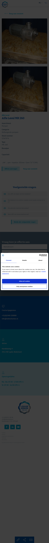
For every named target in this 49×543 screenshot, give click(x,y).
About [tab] (40, 260)
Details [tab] (24, 260)
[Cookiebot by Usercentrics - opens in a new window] (39, 255)
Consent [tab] (8, 260)
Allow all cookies (24, 281)
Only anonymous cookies (24, 286)
